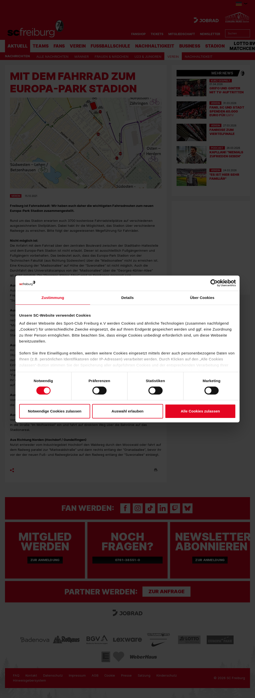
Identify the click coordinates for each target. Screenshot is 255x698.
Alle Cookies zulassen (200, 411)
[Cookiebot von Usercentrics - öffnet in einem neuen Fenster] (214, 283)
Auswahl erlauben (127, 411)
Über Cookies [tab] (202, 297)
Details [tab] (127, 297)
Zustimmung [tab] (53, 297)
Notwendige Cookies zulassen (54, 411)
